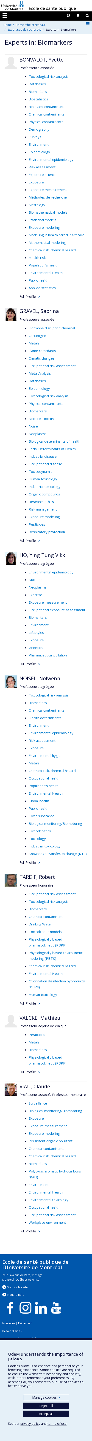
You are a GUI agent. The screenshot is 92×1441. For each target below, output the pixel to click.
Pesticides (37, 524)
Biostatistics (38, 99)
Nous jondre (15, 1295)
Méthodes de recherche (48, 197)
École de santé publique (52, 8)
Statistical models (42, 220)
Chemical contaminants (46, 114)
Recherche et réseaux (31, 25)
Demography (39, 129)
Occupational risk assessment (52, 365)
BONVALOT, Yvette (42, 59)
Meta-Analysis (40, 373)
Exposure (36, 182)
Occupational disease (45, 464)
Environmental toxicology (48, 1199)
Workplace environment (47, 1222)
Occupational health (44, 778)
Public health (38, 280)
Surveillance (38, 1103)
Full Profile (28, 296)
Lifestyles (36, 632)
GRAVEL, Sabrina (39, 310)
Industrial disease (43, 456)
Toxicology (37, 838)
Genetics (36, 647)
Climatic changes (42, 358)
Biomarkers (38, 91)
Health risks (38, 257)
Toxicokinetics (40, 831)
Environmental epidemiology (51, 159)
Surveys (35, 136)
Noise (33, 426)
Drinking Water (40, 924)
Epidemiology (39, 152)
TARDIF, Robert (37, 876)
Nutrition (35, 579)
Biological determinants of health (54, 441)
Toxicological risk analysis (49, 76)
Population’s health (44, 265)
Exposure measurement (48, 189)
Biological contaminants (47, 106)
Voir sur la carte (17, 1287)
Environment (39, 144)
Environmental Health (46, 272)
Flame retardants (42, 350)
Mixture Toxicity (41, 418)
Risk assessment (42, 167)
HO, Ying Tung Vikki (43, 554)
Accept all (46, 1413)
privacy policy (30, 1423)
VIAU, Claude (35, 1086)
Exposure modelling (44, 227)
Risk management (43, 509)
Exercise (35, 594)
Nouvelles (8, 1323)
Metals (34, 343)
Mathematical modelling (47, 242)
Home (7, 25)
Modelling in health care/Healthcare (56, 235)
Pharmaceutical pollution (48, 655)
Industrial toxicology (45, 486)
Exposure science (42, 174)
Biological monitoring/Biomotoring (55, 823)
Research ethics (41, 501)
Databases (37, 84)
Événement (25, 1323)
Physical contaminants (46, 121)
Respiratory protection (47, 532)
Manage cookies (46, 1397)
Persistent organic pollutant (50, 1141)
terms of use (57, 1423)
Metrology (37, 204)
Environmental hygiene (46, 755)
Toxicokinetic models (45, 931)
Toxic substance (41, 816)
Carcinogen (37, 335)
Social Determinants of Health (52, 448)
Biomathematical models (48, 212)
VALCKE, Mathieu (40, 1017)
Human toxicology (43, 479)
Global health (39, 800)
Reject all (46, 1405)
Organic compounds (44, 494)
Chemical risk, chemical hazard (52, 250)
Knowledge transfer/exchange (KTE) (58, 853)
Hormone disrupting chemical (52, 328)
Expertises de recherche (25, 29)
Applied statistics (42, 287)
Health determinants (45, 717)
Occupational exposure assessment (57, 610)
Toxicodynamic (40, 471)
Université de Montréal (13, 5)
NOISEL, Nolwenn (40, 678)
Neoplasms (38, 433)
